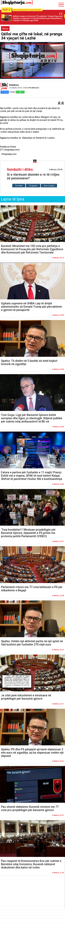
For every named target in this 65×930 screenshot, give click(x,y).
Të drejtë (19, 186)
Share (4, 92)
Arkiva (5, 28)
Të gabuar (33, 186)
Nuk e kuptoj (49, 186)
